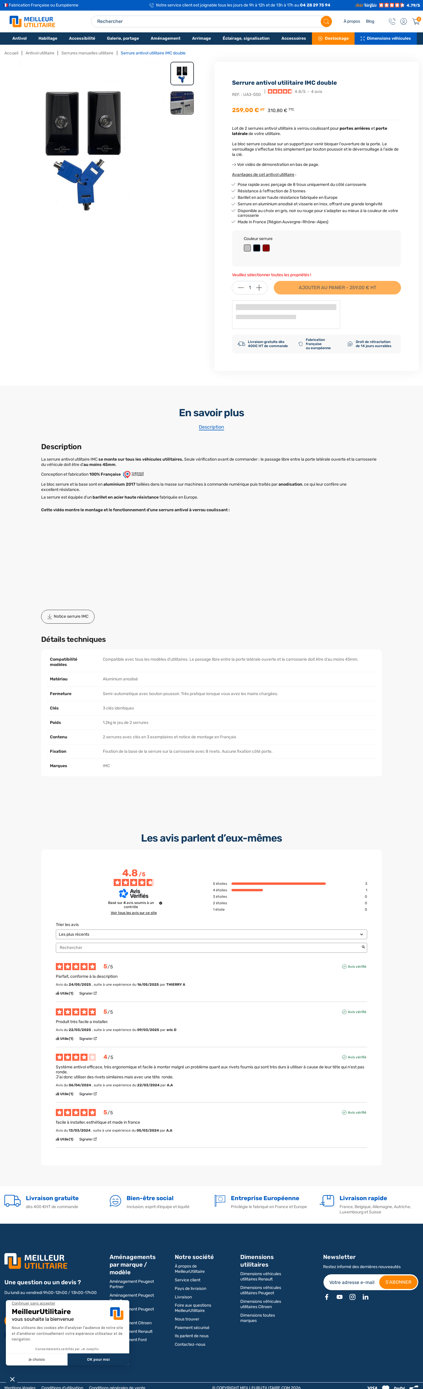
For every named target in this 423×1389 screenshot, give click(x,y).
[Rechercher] (326, 21)
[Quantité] (250, 287)
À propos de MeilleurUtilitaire (190, 1269)
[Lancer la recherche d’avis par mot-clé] (363, 948)
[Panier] (416, 21)
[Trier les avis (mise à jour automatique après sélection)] (211, 934)
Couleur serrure (258, 238)
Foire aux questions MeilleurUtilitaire (193, 1308)
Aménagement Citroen (131, 1322)
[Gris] (248, 248)
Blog (370, 21)
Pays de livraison (190, 1288)
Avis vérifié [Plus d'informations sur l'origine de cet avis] (357, 967)
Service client (187, 1280)
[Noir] (258, 248)
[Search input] (211, 21)
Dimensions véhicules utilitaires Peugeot (260, 1290)
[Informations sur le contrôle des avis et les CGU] (160, 903)
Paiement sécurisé (192, 1327)
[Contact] (392, 21)
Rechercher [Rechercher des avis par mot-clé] (208, 947)
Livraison (183, 1297)
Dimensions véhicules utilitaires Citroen (260, 1304)
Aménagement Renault (131, 1331)
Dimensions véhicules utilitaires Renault (260, 1276)
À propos (352, 21)
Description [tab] (211, 427)
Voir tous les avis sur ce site (134, 913)
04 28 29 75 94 (315, 5)
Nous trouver (187, 1319)
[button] (403, 21)
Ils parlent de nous (192, 1335)
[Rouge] (267, 248)
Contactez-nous (190, 1344)
